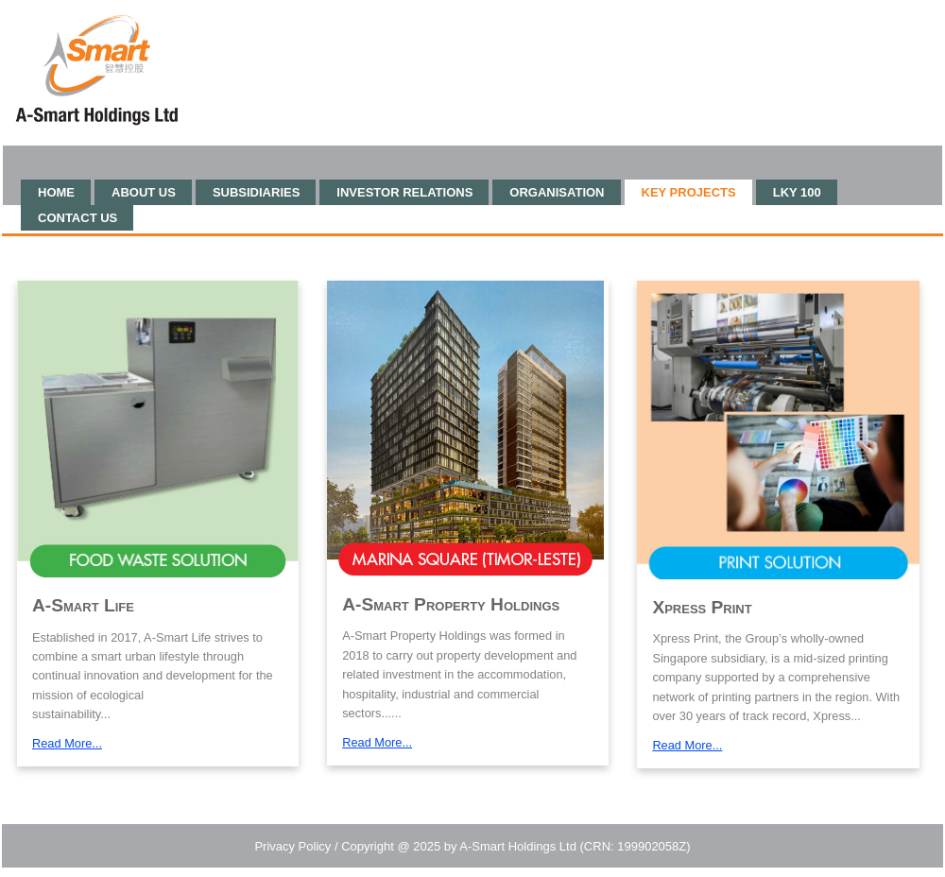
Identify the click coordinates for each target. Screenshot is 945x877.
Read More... (67, 743)
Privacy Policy (292, 846)
